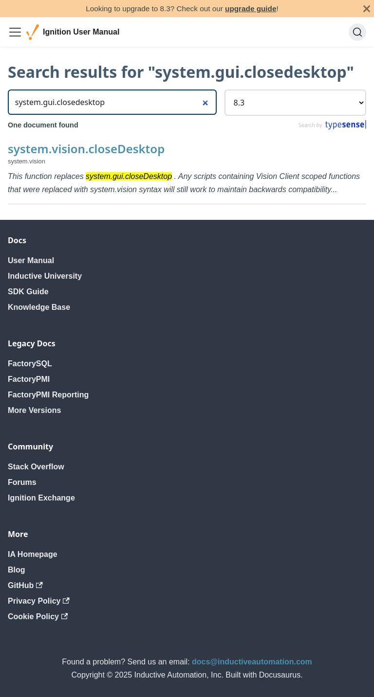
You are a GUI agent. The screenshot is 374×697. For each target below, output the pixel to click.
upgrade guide (250, 8)
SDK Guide (28, 291)
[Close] (366, 8)
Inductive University (45, 276)
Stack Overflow (36, 467)
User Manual (31, 260)
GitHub (25, 585)
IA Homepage (32, 554)
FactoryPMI (29, 379)
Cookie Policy (38, 616)
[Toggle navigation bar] (15, 32)
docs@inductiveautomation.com (252, 662)
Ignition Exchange (41, 498)
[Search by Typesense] (332, 127)
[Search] (357, 32)
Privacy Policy (39, 601)
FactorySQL (30, 363)
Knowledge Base (39, 307)
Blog (16, 570)
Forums (22, 482)
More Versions (34, 410)
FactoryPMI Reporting (48, 395)
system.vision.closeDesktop (86, 149)
